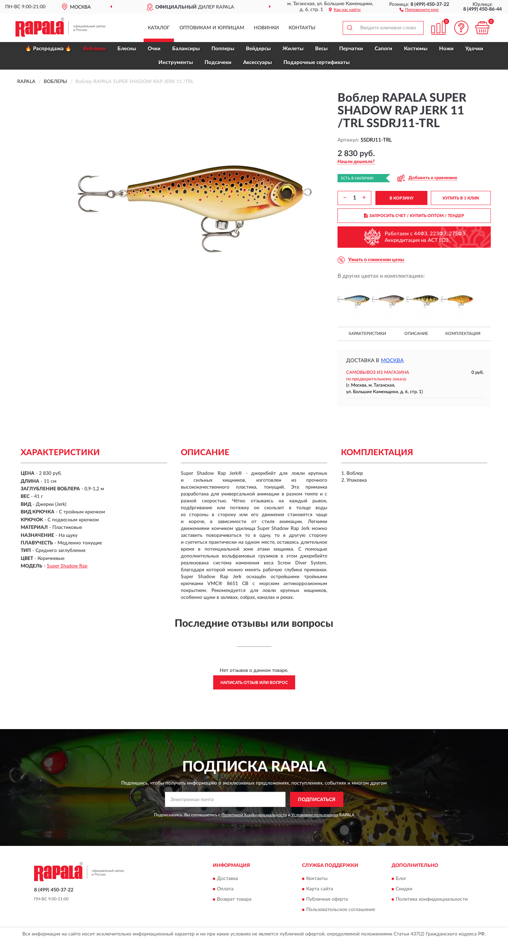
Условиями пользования (314, 815)
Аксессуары (257, 62)
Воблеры (94, 48)
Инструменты (175, 62)
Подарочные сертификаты (316, 62)
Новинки (266, 27)
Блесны (126, 48)
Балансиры (186, 48)
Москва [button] (392, 360)
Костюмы (415, 48)
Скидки (404, 889)
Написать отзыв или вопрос (254, 683)
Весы (321, 48)
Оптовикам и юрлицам (211, 27)
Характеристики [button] (367, 333)
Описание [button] (416, 333)
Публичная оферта (327, 899)
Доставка (227, 878)
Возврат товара (234, 899)
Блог (401, 878)
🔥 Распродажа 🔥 (48, 48)
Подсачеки (218, 62)
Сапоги (383, 48)
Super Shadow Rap (67, 566)
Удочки (474, 48)
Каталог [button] (159, 27)
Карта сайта (319, 889)
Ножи (446, 48)
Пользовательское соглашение (340, 909)
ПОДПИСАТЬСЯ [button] (316, 799)
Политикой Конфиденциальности (254, 815)
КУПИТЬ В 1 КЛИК (461, 198)
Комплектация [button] (462, 333)
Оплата (225, 889)
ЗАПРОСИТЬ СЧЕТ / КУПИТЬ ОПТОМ (414, 216)
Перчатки (351, 48)
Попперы (222, 48)
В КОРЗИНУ (402, 198)
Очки (154, 48)
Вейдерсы (258, 48)
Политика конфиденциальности (432, 899)
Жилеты (292, 48)
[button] (419, 9)
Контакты (302, 27)
